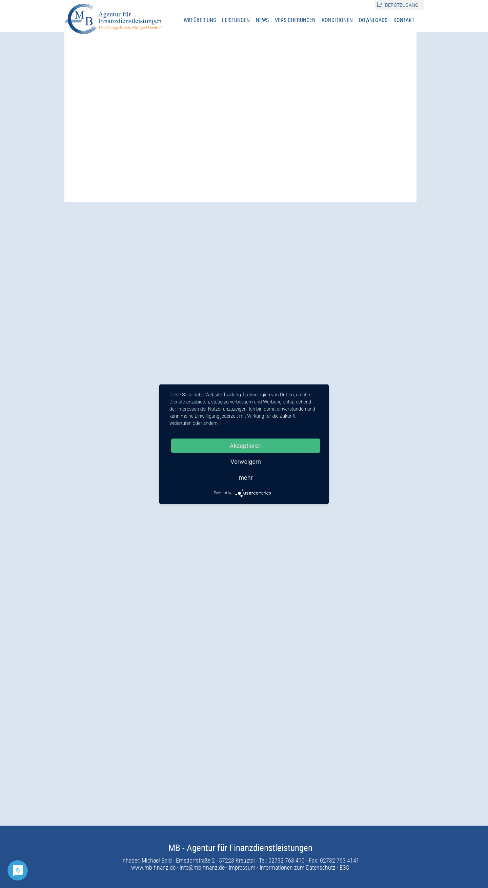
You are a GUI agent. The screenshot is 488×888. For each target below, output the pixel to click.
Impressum (242, 867)
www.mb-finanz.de (153, 867)
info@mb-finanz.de (202, 867)
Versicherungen (295, 20)
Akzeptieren (246, 445)
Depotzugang (402, 5)
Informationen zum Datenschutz (298, 867)
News (262, 20)
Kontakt (403, 20)
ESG (344, 867)
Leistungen (236, 20)
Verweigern (245, 461)
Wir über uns (200, 20)
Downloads (373, 20)
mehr (245, 477)
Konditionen (337, 20)
